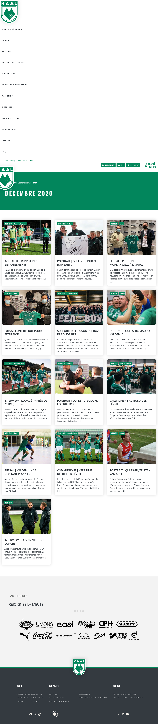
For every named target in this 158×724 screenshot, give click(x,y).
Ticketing (109, 165)
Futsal (121, 224)
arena (150, 165)
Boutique (54, 694)
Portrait (69, 224)
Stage (116, 698)
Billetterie (8, 74)
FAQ (4, 152)
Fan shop (134, 165)
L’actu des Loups (12, 29)
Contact (7, 140)
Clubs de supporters (14, 85)
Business (7, 107)
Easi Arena (8, 129)
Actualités (36, 694)
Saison (6, 51)
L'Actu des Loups (72, 293)
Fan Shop (7, 96)
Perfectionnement (133, 698)
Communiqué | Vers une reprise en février (74, 472)
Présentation (24, 694)
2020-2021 (8, 224)
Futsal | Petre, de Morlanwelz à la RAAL (126, 262)
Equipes (21, 701)
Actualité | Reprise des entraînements (20, 262)
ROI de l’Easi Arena (59, 701)
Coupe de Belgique (20, 224)
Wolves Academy (12, 63)
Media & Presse (29, 160)
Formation (118, 694)
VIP (122, 165)
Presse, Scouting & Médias (93, 698)
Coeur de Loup (11, 118)
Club (5, 40)
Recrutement (131, 694)
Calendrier (22, 698)
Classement (37, 698)
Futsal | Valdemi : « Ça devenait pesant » (20, 472)
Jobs (19, 160)
